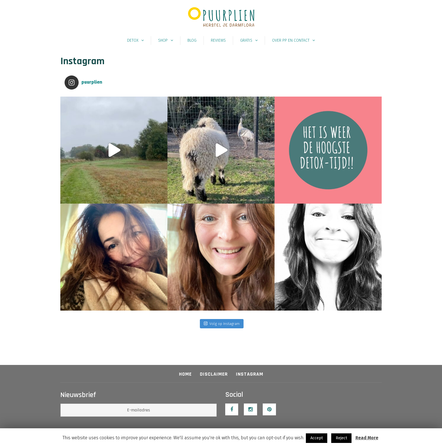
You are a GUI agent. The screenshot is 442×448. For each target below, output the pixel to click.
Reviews (218, 40)
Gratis (246, 40)
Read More (366, 437)
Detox (132, 40)
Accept (316, 438)
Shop (163, 40)
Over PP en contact (291, 40)
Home (185, 374)
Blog (191, 40)
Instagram (249, 374)
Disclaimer (214, 374)
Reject (341, 438)
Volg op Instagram (222, 323)
